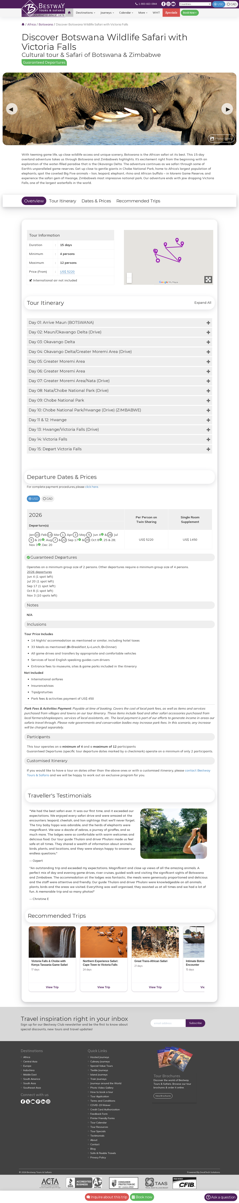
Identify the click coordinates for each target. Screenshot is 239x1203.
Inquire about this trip (107, 1197)
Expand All (202, 303)
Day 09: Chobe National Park (56, 400)
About (93, 1140)
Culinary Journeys (100, 1061)
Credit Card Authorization (105, 1109)
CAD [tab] (233, 4)
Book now (142, 1197)
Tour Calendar (98, 1122)
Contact (94, 1144)
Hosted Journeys (99, 1057)
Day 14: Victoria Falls (48, 439)
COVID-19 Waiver (100, 1105)
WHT (156, 14)
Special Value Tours (101, 1065)
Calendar (126, 12)
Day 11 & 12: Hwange (48, 420)
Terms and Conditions (102, 1100)
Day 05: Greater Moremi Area (57, 361)
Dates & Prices (96, 200)
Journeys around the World (105, 1083)
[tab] (119, 322)
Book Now (190, 12)
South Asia (29, 1083)
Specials (171, 12)
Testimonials (97, 1135)
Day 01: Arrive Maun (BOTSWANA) (61, 322)
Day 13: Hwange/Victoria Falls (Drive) (64, 429)
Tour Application (99, 1096)
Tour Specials (98, 1131)
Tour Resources (99, 1126)
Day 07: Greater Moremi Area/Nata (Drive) (69, 380)
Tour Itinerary (62, 200)
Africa (31, 24)
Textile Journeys (99, 1070)
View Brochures (163, 1096)
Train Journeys (98, 1079)
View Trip (52, 987)
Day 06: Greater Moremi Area (57, 371)
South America (31, 1079)
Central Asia (30, 1061)
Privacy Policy (98, 1157)
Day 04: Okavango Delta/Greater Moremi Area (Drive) (80, 351)
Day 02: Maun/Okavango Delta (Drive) (65, 332)
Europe (27, 1065)
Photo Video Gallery (101, 1087)
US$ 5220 (67, 272)
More (142, 12)
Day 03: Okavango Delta (52, 342)
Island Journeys (99, 1074)
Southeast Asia (32, 1087)
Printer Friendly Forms (102, 1118)
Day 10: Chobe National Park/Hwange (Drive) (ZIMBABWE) (85, 410)
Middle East (30, 1074)
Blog (93, 1148)
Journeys (107, 12)
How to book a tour (101, 1092)
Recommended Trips (138, 200)
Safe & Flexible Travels (103, 1153)
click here (91, 487)
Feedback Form (99, 1113)
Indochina (28, 1070)
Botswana (46, 24)
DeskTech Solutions (210, 1172)
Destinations (85, 12)
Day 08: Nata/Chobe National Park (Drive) (69, 390)
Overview (34, 200)
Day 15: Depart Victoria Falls (55, 449)
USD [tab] (220, 4)
